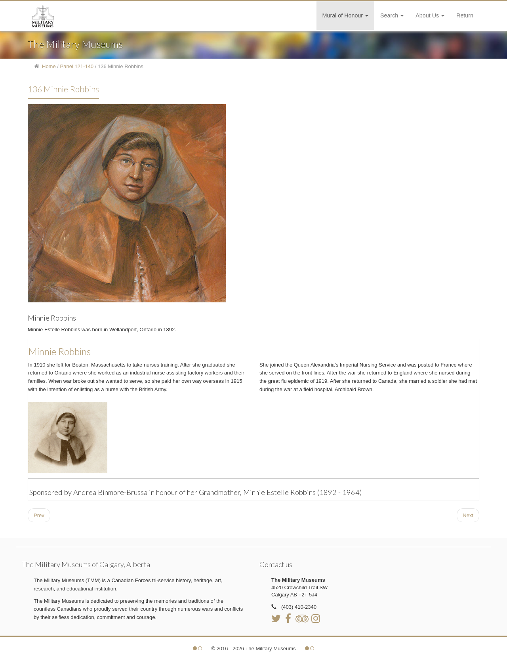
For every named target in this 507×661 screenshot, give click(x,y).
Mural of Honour (345, 15)
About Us (430, 15)
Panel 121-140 (77, 66)
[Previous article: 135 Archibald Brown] (39, 515)
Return (464, 15)
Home (49, 66)
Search (392, 15)
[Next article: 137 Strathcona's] (468, 515)
